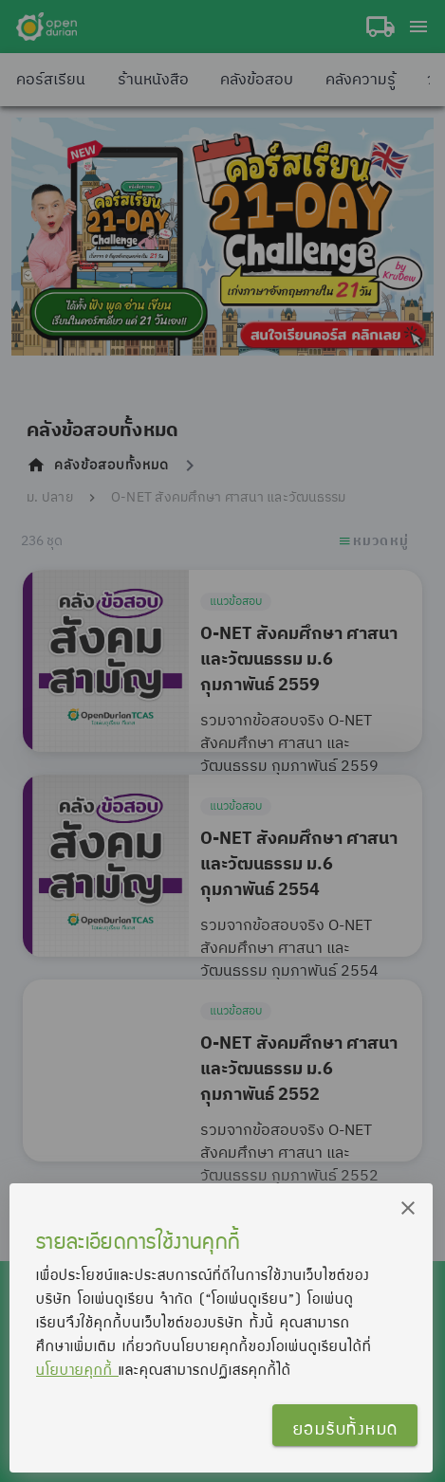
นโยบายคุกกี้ (77, 1369)
